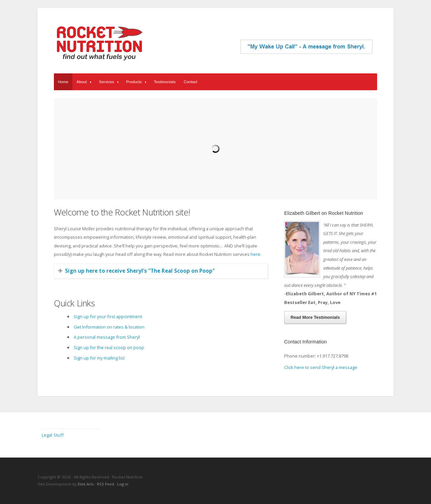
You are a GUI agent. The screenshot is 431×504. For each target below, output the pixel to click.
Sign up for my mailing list (99, 358)
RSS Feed (105, 483)
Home (63, 82)
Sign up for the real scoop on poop (109, 347)
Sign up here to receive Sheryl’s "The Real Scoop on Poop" (140, 270)
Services (109, 82)
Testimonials (165, 82)
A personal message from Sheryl (107, 337)
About (84, 82)
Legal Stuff (53, 435)
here (255, 254)
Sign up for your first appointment (108, 316)
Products (137, 82)
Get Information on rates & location (109, 327)
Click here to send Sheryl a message (320, 367)
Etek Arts (86, 483)
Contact (190, 82)
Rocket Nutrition (99, 42)
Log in (122, 483)
